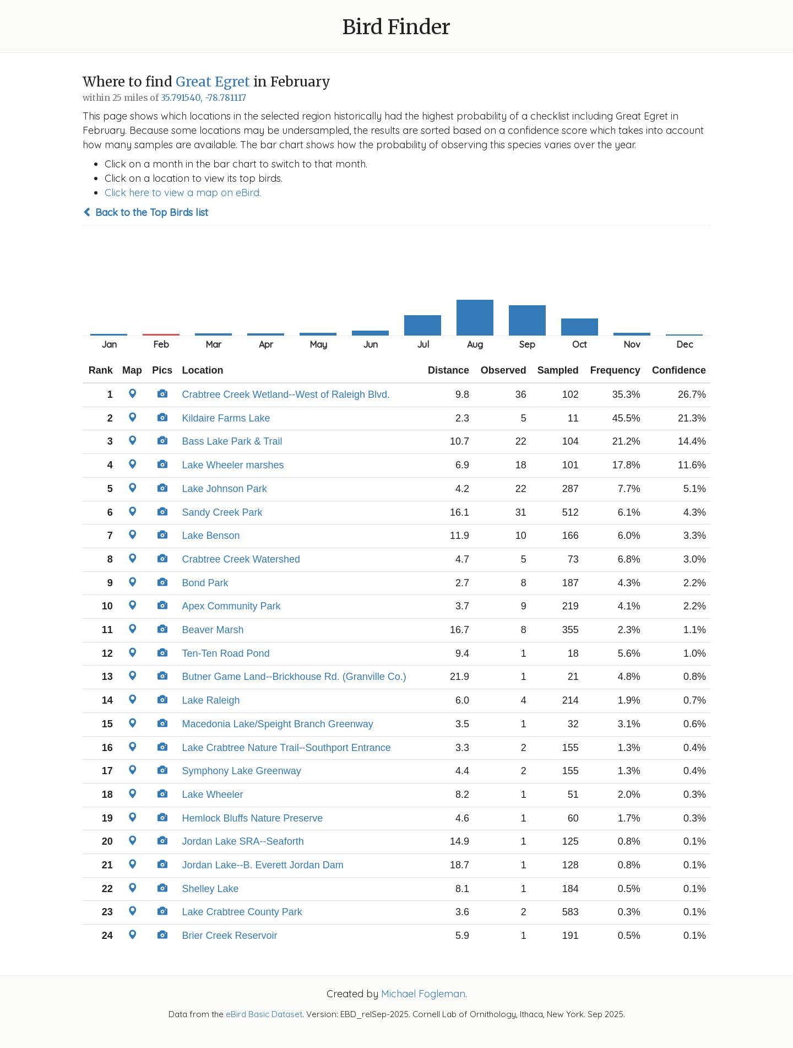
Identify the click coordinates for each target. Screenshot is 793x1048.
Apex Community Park (231, 606)
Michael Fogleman (423, 993)
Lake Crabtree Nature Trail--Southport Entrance (286, 747)
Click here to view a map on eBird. (183, 192)
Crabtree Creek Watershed (241, 559)
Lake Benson (211, 535)
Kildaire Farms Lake (226, 418)
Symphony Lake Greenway (241, 770)
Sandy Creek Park (222, 512)
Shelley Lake (210, 888)
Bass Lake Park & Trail (232, 441)
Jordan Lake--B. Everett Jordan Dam (263, 865)
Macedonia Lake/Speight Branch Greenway (277, 724)
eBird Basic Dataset (264, 1014)
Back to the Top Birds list (145, 212)
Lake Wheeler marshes (233, 465)
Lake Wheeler (212, 794)
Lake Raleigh (211, 700)
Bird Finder (396, 27)
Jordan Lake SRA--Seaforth (243, 841)
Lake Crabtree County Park (242, 911)
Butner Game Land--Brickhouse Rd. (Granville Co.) (294, 676)
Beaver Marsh (213, 629)
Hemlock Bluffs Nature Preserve (252, 818)
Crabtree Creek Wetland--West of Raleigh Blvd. (286, 394)
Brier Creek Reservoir (230, 935)
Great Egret (213, 81)
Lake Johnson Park (224, 488)
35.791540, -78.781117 (203, 98)
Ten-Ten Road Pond (226, 653)
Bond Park (205, 582)
